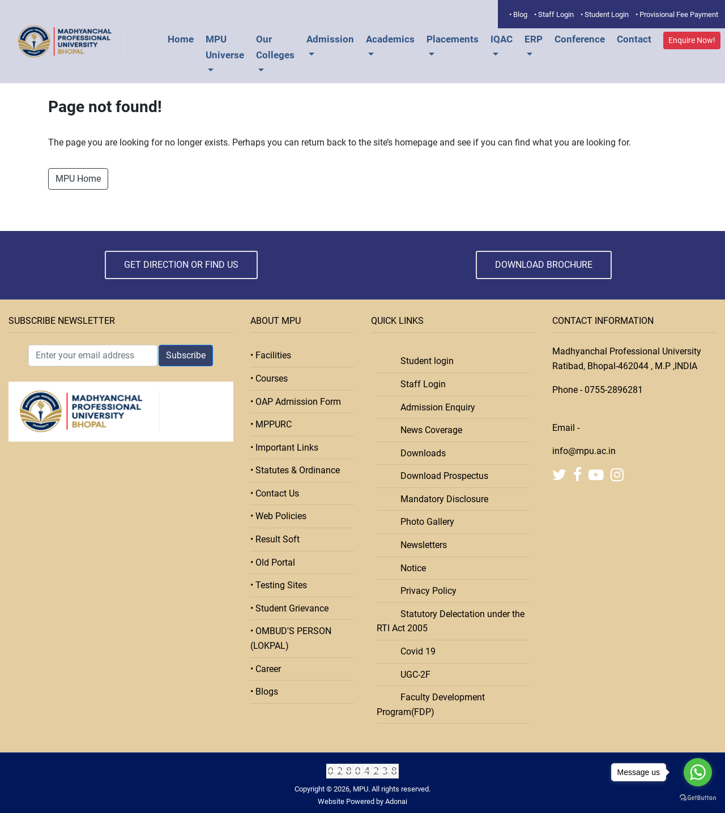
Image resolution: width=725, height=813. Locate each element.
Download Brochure (543, 264)
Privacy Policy (425, 590)
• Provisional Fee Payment (677, 14)
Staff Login (420, 384)
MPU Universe (225, 47)
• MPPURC (271, 424)
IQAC (502, 39)
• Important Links (284, 447)
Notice (410, 568)
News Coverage (428, 430)
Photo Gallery (424, 521)
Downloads (420, 453)
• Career (265, 669)
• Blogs (264, 691)
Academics (390, 39)
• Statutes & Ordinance (295, 470)
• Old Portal (272, 562)
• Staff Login (554, 14)
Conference (580, 39)
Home (181, 39)
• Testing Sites (278, 585)
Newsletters (420, 545)
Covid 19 (415, 651)
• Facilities (270, 355)
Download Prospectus (441, 475)
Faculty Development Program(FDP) (431, 704)
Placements (453, 39)
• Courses (269, 378)
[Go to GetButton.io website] (698, 797)
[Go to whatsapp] (698, 772)
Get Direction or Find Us (181, 264)
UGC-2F (412, 674)
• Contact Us (274, 493)
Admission (330, 39)
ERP (533, 39)
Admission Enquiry (434, 407)
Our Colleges (275, 47)
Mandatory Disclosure (441, 499)
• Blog (518, 14)
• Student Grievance (289, 608)
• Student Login (605, 14)
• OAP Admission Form (295, 401)
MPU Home (78, 178)
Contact (634, 39)
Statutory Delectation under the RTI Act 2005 (450, 621)
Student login (424, 361)
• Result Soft (275, 539)
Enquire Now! (691, 40)
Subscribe (186, 355)
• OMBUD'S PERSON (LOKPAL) (290, 638)
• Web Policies (278, 516)
